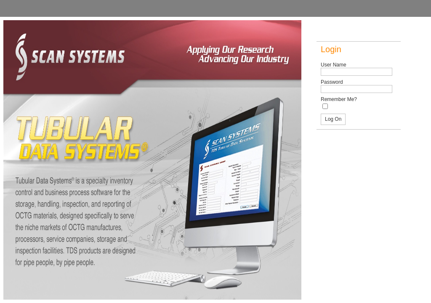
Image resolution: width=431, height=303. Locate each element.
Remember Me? (339, 99)
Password (332, 82)
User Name (333, 65)
